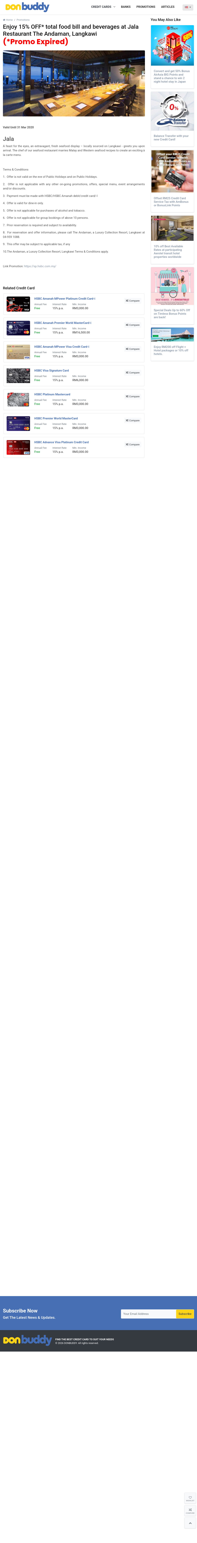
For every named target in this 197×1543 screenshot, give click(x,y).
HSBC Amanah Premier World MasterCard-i (62, 323)
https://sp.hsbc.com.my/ (40, 266)
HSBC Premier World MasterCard (56, 418)
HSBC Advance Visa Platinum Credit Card (61, 442)
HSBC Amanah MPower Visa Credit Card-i (61, 346)
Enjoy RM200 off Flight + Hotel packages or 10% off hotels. (171, 350)
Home (8, 19)
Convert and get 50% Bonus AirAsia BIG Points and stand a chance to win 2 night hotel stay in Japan (172, 76)
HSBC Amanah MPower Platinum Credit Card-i (64, 298)
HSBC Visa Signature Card (51, 370)
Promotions (23, 19)
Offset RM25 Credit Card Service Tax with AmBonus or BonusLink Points (171, 202)
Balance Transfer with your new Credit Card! (171, 137)
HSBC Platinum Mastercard (52, 394)
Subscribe (184, 1314)
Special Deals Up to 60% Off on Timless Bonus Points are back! (172, 313)
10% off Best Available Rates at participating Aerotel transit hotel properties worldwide (168, 252)
